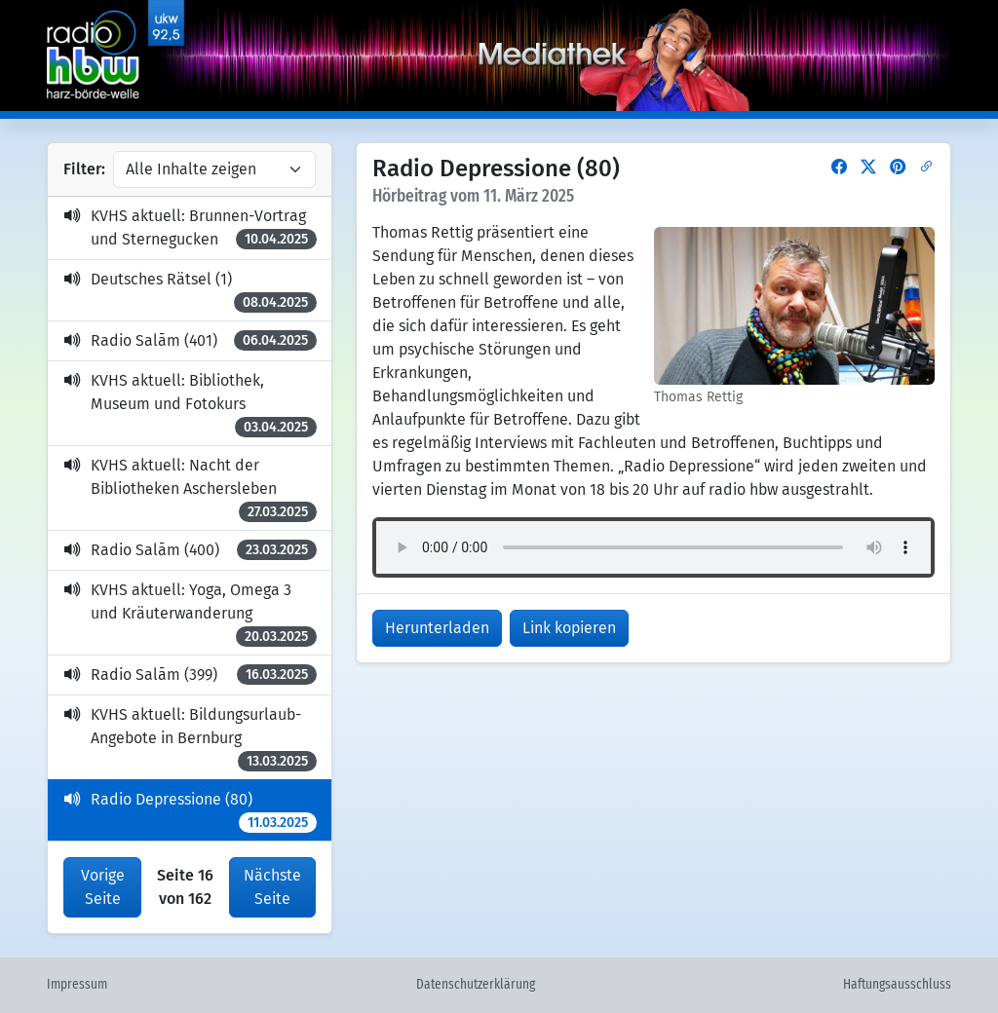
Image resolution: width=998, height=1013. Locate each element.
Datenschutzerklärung (475, 985)
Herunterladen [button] (437, 628)
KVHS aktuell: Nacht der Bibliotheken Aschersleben (190, 489)
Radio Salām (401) (190, 340)
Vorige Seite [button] (103, 887)
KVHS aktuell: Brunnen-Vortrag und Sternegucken (190, 227)
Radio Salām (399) (190, 674)
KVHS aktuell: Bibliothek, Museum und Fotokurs (190, 404)
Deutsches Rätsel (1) (190, 291)
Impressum (77, 985)
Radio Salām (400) (190, 550)
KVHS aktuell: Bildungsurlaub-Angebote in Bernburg (190, 738)
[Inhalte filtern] (214, 169)
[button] (839, 167)
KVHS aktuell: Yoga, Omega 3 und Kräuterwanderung (190, 614)
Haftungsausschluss (897, 985)
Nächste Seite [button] (272, 887)
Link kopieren (569, 628)
